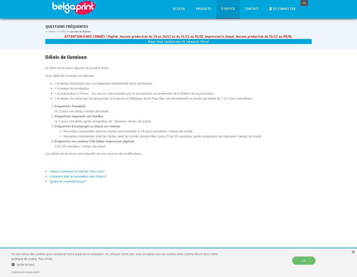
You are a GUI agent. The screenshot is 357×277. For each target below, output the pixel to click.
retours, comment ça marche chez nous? (77, 171)
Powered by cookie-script (25, 272)
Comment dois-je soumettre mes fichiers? (78, 176)
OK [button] (304, 260)
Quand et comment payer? (68, 181)
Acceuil (179, 9)
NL (304, 2)
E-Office (228, 9)
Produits (203, 9)
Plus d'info (45, 259)
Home (51, 31)
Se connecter (282, 9)
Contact (252, 9)
